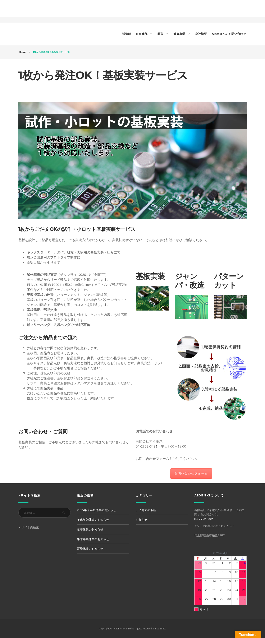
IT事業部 (141, 34)
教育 (160, 34)
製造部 (126, 34)
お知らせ (141, 519)
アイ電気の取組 (146, 510)
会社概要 (201, 34)
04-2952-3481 (147, 446)
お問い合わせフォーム (191, 473)
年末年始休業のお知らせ (93, 519)
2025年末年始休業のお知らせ (96, 510)
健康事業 (179, 34)
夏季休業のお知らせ (90, 529)
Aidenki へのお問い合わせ (229, 34)
